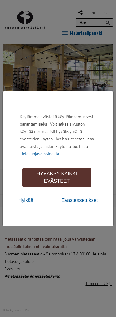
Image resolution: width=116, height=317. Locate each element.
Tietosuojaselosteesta (39, 153)
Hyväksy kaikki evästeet (57, 177)
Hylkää (25, 200)
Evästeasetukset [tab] (80, 200)
